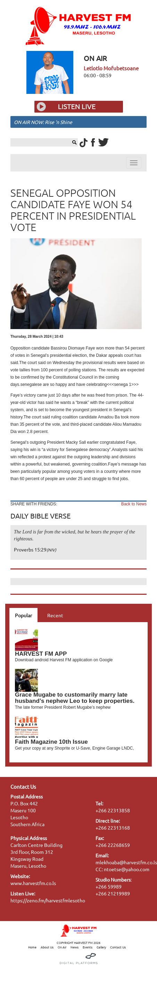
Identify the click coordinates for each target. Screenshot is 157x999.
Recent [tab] (55, 615)
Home (32, 947)
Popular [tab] (23, 615)
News (74, 947)
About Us (47, 947)
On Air (62, 947)
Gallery (101, 947)
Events (87, 947)
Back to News (134, 504)
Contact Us (118, 947)
